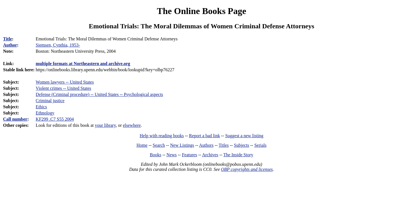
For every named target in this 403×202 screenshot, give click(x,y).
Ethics (41, 106)
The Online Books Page (201, 11)
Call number (15, 119)
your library (105, 125)
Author (10, 45)
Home (142, 145)
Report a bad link (204, 135)
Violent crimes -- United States (63, 88)
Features (189, 154)
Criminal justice (50, 100)
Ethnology (45, 113)
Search (159, 145)
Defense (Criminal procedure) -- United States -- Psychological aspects (99, 94)
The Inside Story (238, 154)
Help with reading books (162, 135)
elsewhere (132, 125)
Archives (210, 154)
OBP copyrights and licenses (247, 169)
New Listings (182, 145)
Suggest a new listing (244, 135)
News (172, 154)
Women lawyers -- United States (65, 82)
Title (7, 38)
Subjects (241, 145)
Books (155, 154)
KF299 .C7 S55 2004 (55, 119)
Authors (206, 145)
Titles (224, 145)
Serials (260, 145)
